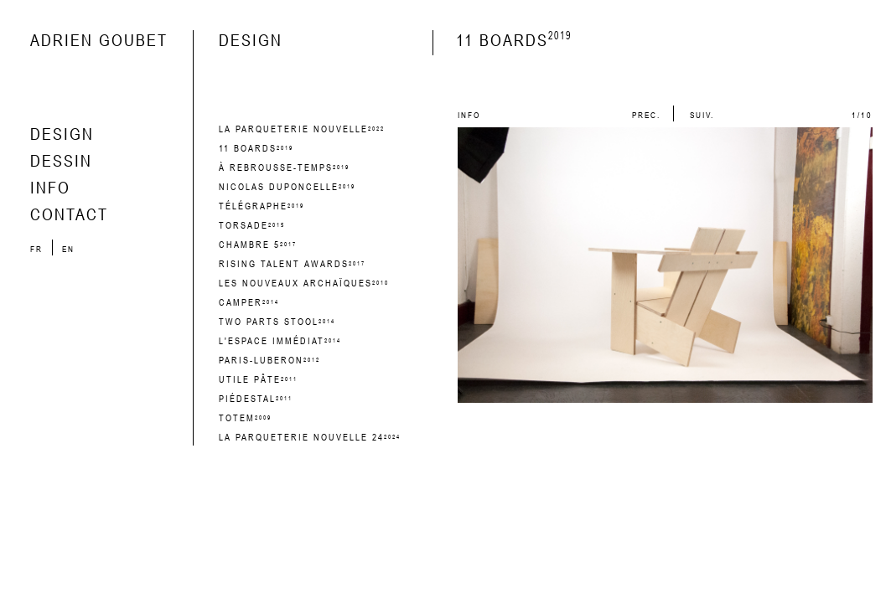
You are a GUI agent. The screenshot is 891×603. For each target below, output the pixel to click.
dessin (61, 160)
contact (69, 214)
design (62, 133)
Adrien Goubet (99, 39)
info (50, 187)
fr (38, 249)
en (68, 249)
